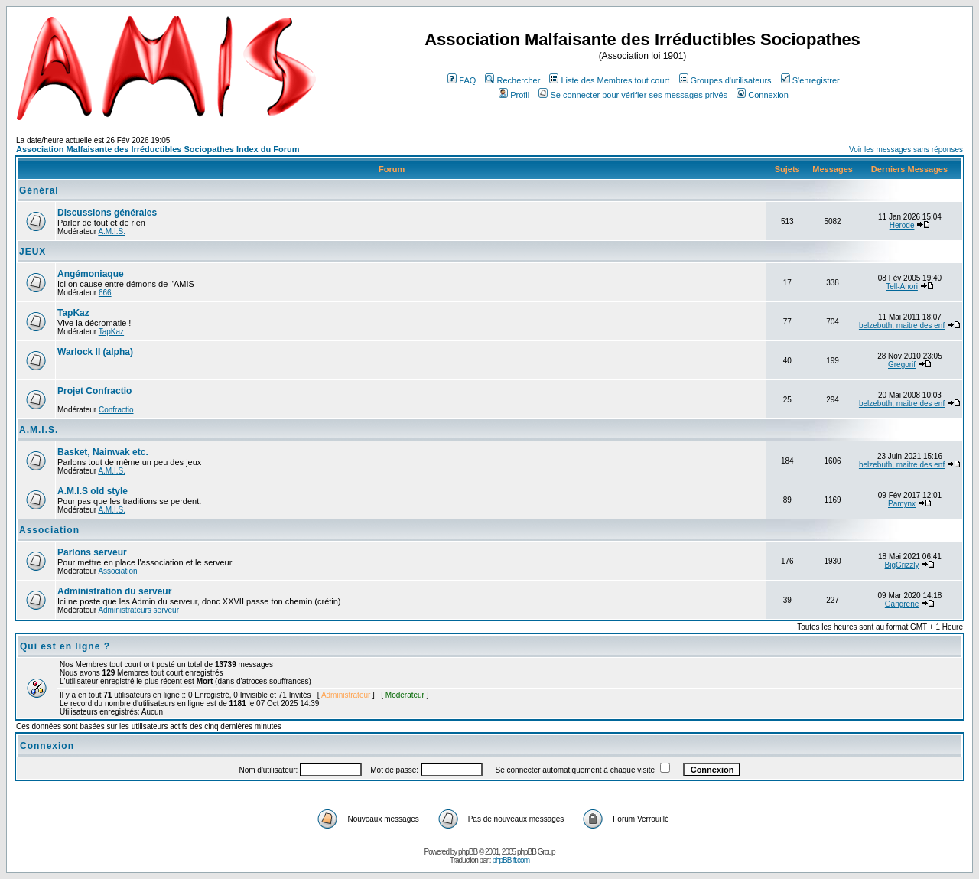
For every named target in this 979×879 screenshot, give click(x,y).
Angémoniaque (90, 274)
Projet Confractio (94, 391)
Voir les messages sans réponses (906, 149)
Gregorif (902, 364)
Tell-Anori (902, 286)
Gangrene (902, 604)
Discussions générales (107, 212)
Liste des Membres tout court (609, 80)
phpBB (467, 852)
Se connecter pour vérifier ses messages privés (632, 94)
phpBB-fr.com (510, 860)
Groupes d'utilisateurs (725, 80)
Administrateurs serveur (138, 610)
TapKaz (73, 313)
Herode (902, 225)
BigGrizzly (902, 565)
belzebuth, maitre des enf (902, 325)
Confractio (116, 409)
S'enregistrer (810, 80)
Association (49, 530)
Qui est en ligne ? (65, 646)
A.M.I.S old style (92, 491)
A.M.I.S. (111, 231)
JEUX (32, 251)
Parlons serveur (92, 552)
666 (105, 292)
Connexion (763, 94)
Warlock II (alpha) (95, 352)
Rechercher (512, 80)
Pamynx (902, 504)
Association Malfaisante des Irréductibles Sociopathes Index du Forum (157, 149)
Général (39, 190)
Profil (514, 94)
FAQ (461, 80)
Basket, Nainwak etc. (102, 452)
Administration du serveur (114, 591)
